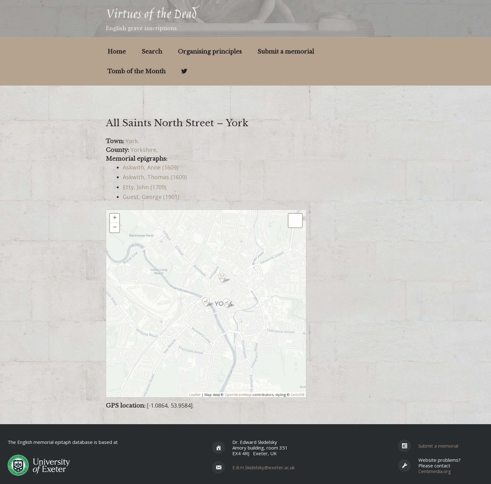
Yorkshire (143, 150)
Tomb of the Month (136, 71)
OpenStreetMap (238, 394)
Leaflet (194, 394)
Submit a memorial (285, 51)
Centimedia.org (434, 471)
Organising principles (210, 51)
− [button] (115, 227)
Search (152, 51)
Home (116, 51)
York (132, 141)
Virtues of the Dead (151, 15)
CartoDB (297, 394)
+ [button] (115, 218)
